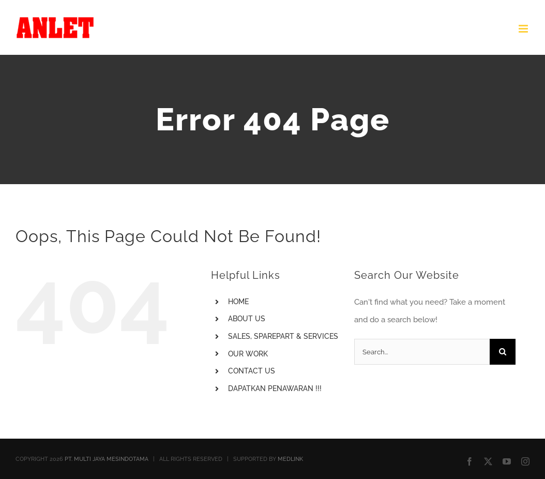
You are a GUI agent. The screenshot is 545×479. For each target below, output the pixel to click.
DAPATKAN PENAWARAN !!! (275, 388)
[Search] (503, 352)
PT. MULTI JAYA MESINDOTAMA (106, 459)
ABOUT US (246, 319)
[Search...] (421, 352)
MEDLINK (290, 459)
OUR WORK (248, 354)
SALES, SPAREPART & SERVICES (283, 336)
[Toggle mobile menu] (524, 28)
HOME (238, 301)
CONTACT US (251, 371)
